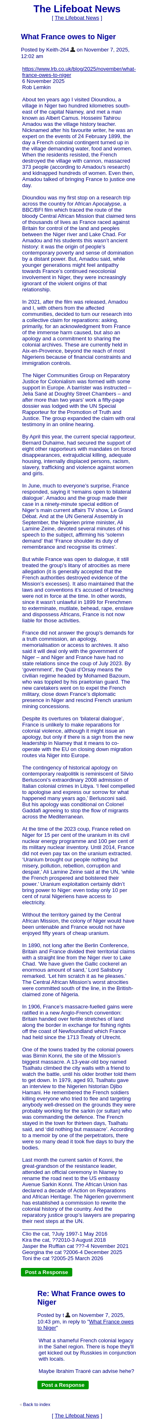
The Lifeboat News (77, 18)
